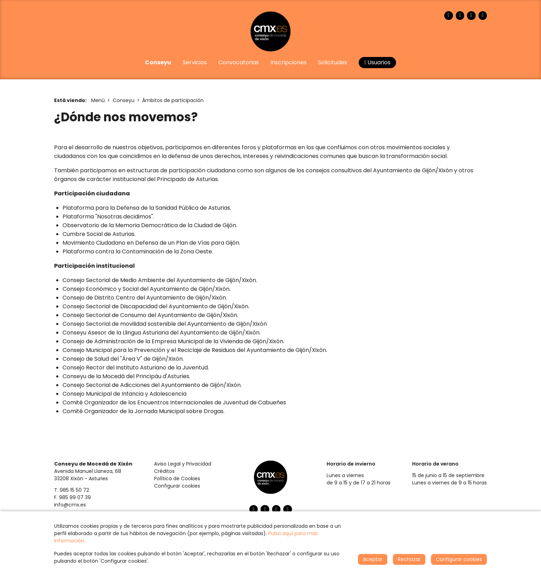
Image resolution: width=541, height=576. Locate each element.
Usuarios (377, 62)
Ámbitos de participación (173, 100)
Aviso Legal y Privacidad (182, 463)
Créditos (164, 471)
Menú (98, 100)
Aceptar (372, 559)
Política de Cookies (177, 478)
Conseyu (123, 100)
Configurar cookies (177, 485)
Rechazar (409, 559)
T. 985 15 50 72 (71, 490)
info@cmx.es (70, 504)
